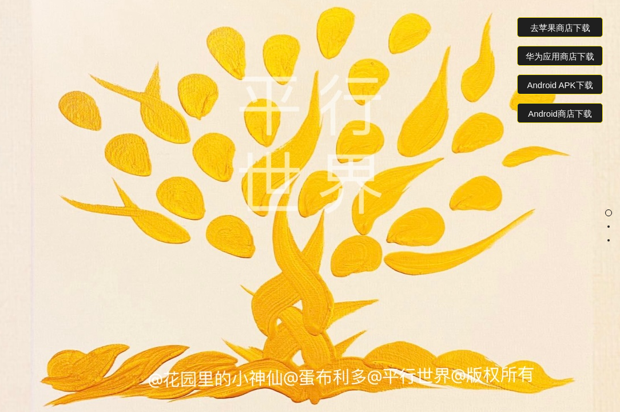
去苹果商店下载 (560, 28)
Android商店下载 (560, 113)
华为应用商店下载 (560, 56)
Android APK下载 (560, 85)
